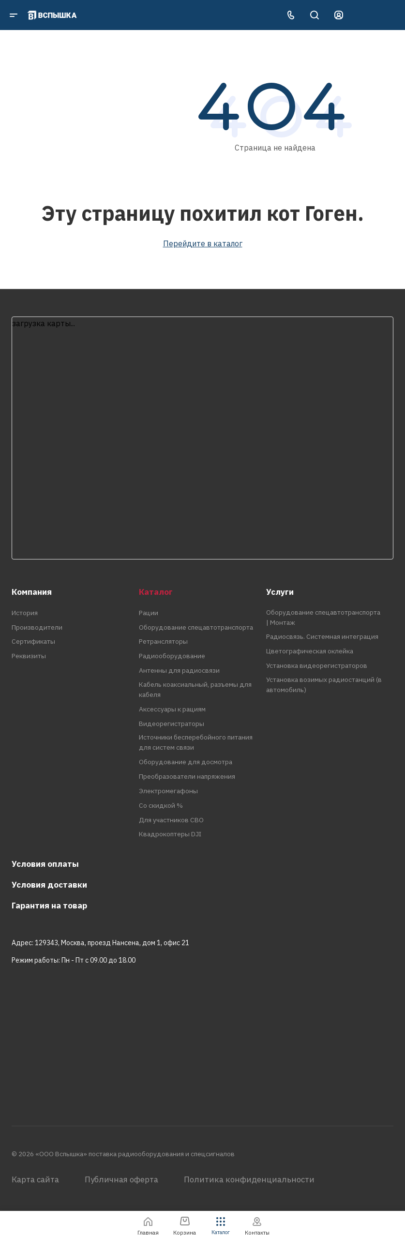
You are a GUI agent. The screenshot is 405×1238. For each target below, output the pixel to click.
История (25, 612)
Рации (148, 612)
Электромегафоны (168, 790)
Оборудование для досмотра (185, 761)
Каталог (156, 592)
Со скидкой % (161, 805)
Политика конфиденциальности (249, 1179)
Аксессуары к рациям (172, 709)
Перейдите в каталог (202, 243)
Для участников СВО (171, 819)
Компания (32, 592)
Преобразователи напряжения (187, 776)
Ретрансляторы (163, 641)
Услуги (280, 592)
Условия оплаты (45, 864)
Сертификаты (33, 641)
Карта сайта (35, 1179)
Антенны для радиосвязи (179, 670)
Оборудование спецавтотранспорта (196, 627)
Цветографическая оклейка (309, 651)
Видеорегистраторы (171, 723)
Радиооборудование (172, 655)
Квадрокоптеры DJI (170, 834)
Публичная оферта (121, 1179)
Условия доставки (49, 884)
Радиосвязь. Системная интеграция (322, 636)
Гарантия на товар (49, 905)
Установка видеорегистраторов (316, 665)
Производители (37, 627)
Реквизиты (29, 655)
